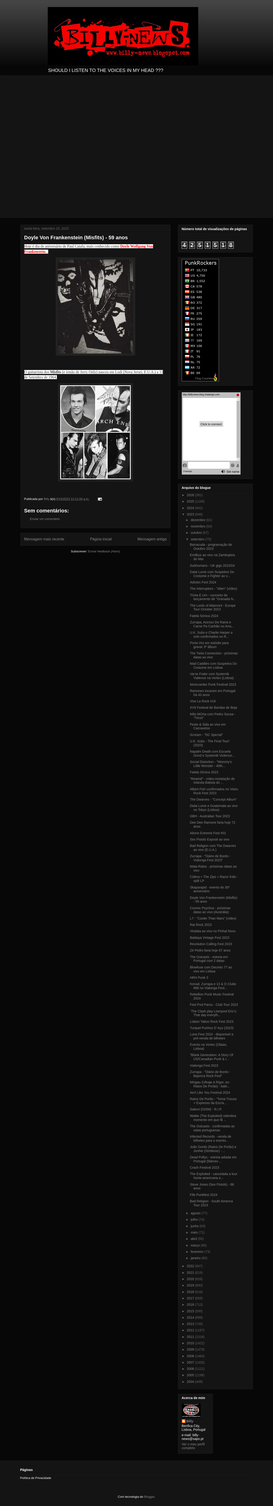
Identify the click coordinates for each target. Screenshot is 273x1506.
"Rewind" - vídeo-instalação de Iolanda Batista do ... (212, 781)
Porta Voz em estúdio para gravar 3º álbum (209, 645)
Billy (190, 1421)
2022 (191, 1266)
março (196, 1245)
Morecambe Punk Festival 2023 (213, 684)
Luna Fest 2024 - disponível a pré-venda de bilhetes (211, 1036)
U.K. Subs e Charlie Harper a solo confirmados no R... (211, 634)
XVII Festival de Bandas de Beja (213, 707)
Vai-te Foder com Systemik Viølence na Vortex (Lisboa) (212, 676)
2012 (191, 1330)
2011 (191, 1337)
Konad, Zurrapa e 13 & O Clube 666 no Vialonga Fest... (213, 986)
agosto (196, 1213)
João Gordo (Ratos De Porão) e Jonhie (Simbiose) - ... (213, 1149)
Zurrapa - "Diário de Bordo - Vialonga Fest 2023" (210, 858)
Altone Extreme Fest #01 (208, 833)
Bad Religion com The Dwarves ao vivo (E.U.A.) (213, 848)
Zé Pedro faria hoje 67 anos (210, 950)
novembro (198, 526)
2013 (191, 1324)
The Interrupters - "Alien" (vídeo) (213, 588)
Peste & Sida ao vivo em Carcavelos (208, 726)
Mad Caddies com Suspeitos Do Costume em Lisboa (213, 665)
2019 (191, 1285)
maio (195, 1232)
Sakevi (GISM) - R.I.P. (206, 1109)
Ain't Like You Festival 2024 (210, 1092)
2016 (191, 1304)
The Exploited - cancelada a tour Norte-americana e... (213, 1176)
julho (194, 1219)
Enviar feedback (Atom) (104, 551)
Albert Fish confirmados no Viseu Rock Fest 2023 (214, 791)
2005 (191, 1375)
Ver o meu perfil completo (193, 1446)
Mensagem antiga (152, 539)
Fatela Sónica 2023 (204, 772)
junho (195, 1226)
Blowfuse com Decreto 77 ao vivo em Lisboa (211, 969)
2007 (191, 1362)
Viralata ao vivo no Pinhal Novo (212, 931)
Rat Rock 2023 (201, 925)
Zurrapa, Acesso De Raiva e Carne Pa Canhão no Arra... (212, 624)
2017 (191, 1298)
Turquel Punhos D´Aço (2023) (211, 1028)
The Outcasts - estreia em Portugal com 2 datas (209, 959)
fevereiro (197, 1252)
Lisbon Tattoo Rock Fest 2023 (211, 1021)
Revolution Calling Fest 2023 (211, 944)
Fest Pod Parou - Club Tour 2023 (214, 1005)
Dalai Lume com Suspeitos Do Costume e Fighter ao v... (212, 574)
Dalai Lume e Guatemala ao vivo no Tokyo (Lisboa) (213, 808)
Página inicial (101, 539)
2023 (191, 514)
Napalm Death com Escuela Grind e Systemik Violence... (212, 753)
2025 (191, 501)
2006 (191, 1369)
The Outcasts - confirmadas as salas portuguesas (212, 1128)
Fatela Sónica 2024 (204, 616)
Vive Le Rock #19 (202, 701)
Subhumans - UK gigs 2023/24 (212, 565)
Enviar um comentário (45, 519)
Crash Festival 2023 (204, 1167)
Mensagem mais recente (44, 539)
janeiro (196, 1258)
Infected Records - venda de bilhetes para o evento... (210, 1138)
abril (194, 1239)
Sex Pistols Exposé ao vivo (209, 839)
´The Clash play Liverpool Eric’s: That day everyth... (213, 1013)
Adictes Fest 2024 (203, 582)
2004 (191, 1382)
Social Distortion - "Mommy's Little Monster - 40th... (211, 764)
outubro (197, 533)
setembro (198, 539)
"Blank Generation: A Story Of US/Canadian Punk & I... (211, 1057)
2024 (191, 508)
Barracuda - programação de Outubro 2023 (211, 546)
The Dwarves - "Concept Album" (213, 799)
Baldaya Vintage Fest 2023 (209, 938)
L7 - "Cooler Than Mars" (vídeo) (213, 918)
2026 (191, 495)
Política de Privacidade (35, 1478)
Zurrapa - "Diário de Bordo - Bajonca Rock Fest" (210, 1074)
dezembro (198, 520)
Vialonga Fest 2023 (204, 1065)
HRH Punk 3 (199, 977)
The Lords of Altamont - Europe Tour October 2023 (213, 607)
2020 (191, 1279)
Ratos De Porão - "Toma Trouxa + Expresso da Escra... (213, 1101)
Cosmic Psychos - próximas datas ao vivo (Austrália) (210, 910)
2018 (191, 1292)
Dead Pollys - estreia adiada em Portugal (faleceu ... (213, 1159)
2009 (191, 1349)
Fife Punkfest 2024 (203, 1195)
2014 (191, 1317)
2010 (191, 1343)
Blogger (149, 1496)
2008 (191, 1356)
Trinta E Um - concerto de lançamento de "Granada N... (213, 597)
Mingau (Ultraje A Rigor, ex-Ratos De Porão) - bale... (210, 1084)
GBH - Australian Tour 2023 (210, 816)
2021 (191, 1272)
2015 (191, 1311)
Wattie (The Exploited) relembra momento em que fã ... (213, 1118)
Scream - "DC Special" (206, 735)
